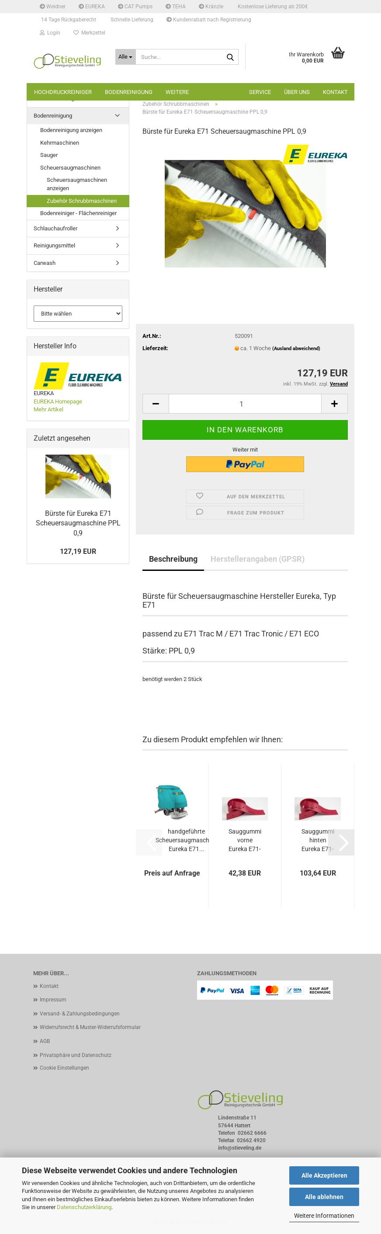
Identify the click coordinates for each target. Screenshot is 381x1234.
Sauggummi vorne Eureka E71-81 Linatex (245, 840)
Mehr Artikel (48, 409)
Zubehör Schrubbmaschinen (82, 201)
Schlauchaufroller (55, 228)
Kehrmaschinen (59, 142)
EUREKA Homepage (58, 401)
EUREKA (92, 6)
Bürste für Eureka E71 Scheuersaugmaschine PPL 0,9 (78, 523)
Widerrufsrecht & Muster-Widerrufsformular (90, 1027)
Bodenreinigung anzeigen (71, 130)
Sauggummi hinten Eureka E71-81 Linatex (317, 840)
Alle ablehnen (324, 1196)
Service (260, 92)
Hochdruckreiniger (63, 92)
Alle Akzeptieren (324, 1175)
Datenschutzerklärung (84, 1207)
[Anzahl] (245, 404)
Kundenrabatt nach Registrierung (208, 20)
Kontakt (335, 92)
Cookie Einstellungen (64, 1068)
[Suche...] (125, 57)
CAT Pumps (135, 6)
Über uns (297, 92)
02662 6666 (252, 1133)
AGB (45, 1041)
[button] (155, 404)
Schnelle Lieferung (131, 20)
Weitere (177, 92)
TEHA (176, 6)
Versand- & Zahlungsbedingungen (80, 1014)
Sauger (49, 155)
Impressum (53, 1000)
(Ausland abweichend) (296, 348)
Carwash (44, 263)
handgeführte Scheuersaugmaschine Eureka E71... (186, 840)
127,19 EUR (78, 551)
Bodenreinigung (128, 92)
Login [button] (50, 33)
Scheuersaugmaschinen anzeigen (77, 184)
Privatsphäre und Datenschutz (75, 1055)
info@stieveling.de (239, 1148)
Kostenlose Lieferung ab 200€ (272, 6)
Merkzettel (89, 33)
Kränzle (211, 6)
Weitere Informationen (324, 1215)
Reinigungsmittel (54, 245)
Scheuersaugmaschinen (70, 167)
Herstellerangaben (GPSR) (258, 558)
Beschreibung (173, 558)
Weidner (53, 6)
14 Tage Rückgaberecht (68, 20)
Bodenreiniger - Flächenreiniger (78, 213)
